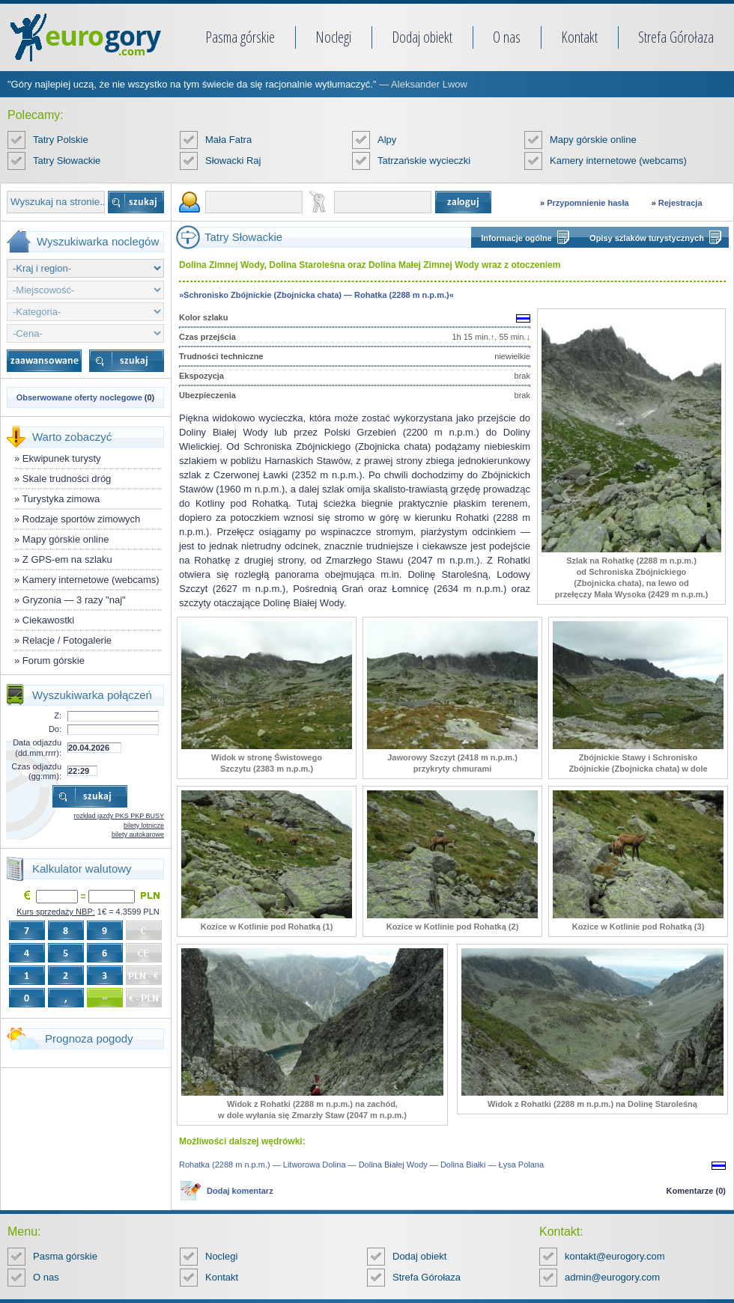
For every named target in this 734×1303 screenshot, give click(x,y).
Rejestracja (680, 202)
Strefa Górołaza (676, 37)
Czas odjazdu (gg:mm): (36, 771)
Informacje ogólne (516, 238)
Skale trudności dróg (67, 478)
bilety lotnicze (144, 825)
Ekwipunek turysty (61, 458)
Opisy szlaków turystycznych (646, 238)
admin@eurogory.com (612, 1277)
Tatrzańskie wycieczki (423, 160)
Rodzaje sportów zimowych (81, 519)
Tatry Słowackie (66, 160)
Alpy (386, 139)
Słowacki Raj (233, 160)
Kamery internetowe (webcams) (618, 160)
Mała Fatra (228, 139)
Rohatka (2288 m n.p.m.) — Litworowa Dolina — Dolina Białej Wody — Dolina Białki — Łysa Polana (361, 1164)
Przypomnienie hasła (587, 202)
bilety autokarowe (138, 834)
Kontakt (579, 37)
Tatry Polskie (60, 139)
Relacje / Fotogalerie (67, 640)
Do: (55, 728)
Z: (57, 715)
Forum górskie (53, 660)
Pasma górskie (240, 37)
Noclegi (333, 37)
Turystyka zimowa (61, 498)
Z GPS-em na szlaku (67, 559)
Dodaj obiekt (422, 37)
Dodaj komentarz (240, 1190)
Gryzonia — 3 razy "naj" (74, 599)
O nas (507, 37)
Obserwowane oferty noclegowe (79, 397)
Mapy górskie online (593, 139)
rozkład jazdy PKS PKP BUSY (119, 816)
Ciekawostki (48, 620)
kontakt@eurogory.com (615, 1256)
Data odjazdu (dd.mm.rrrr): (37, 747)
